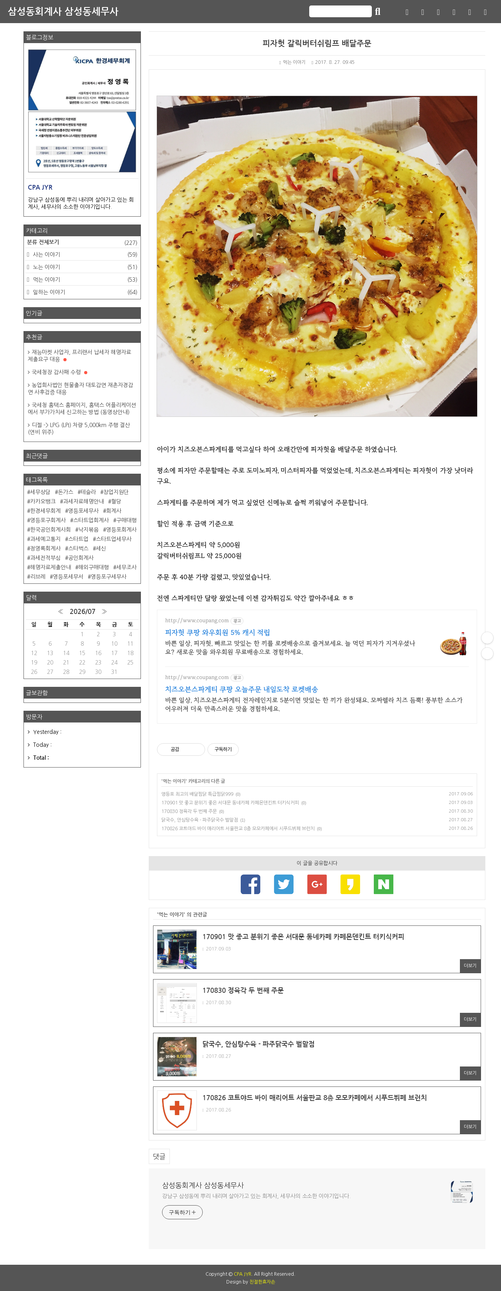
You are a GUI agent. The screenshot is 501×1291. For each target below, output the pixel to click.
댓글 (159, 1156)
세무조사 (126, 567)
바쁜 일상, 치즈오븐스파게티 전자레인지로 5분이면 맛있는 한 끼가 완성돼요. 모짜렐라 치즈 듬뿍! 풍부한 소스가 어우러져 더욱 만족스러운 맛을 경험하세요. (314, 704)
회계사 (113, 511)
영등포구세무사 (108, 576)
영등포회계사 (121, 529)
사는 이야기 (84, 254)
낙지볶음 (88, 529)
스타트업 (78, 539)
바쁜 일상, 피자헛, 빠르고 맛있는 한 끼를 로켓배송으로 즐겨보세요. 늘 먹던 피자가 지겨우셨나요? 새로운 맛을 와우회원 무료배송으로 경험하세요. (290, 647)
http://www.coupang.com (197, 620)
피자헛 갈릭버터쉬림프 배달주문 (317, 43)
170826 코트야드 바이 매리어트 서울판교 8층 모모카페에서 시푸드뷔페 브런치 (238, 828)
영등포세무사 (83, 511)
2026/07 (83, 611)
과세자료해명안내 (83, 501)
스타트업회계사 (91, 520)
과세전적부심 (45, 558)
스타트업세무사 (114, 539)
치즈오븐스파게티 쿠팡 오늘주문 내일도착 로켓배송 (241, 689)
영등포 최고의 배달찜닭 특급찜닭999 (197, 794)
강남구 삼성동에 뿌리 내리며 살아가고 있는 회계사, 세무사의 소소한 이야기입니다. (256, 1196)
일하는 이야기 (84, 292)
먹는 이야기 (292, 62)
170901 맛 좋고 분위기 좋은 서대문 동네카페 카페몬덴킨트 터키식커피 (230, 802)
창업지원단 (116, 492)
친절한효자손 (262, 1282)
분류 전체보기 (82, 242)
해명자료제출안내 (50, 567)
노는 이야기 (84, 267)
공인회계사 (81, 558)
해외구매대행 (93, 567)
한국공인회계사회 (50, 529)
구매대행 (126, 520)
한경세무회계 (45, 511)
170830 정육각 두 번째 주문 (189, 811)
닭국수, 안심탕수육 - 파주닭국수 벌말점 (199, 820)
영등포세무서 (68, 576)
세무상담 (40, 492)
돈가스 (65, 492)
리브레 (37, 576)
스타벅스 (78, 548)
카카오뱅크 (43, 501)
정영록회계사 (45, 548)
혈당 (116, 501)
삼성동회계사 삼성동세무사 (63, 11)
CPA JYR (242, 1274)
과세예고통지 (45, 539)
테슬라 (88, 492)
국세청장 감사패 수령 (59, 372)
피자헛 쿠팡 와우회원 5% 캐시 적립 (217, 632)
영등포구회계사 (48, 520)
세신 (101, 548)
